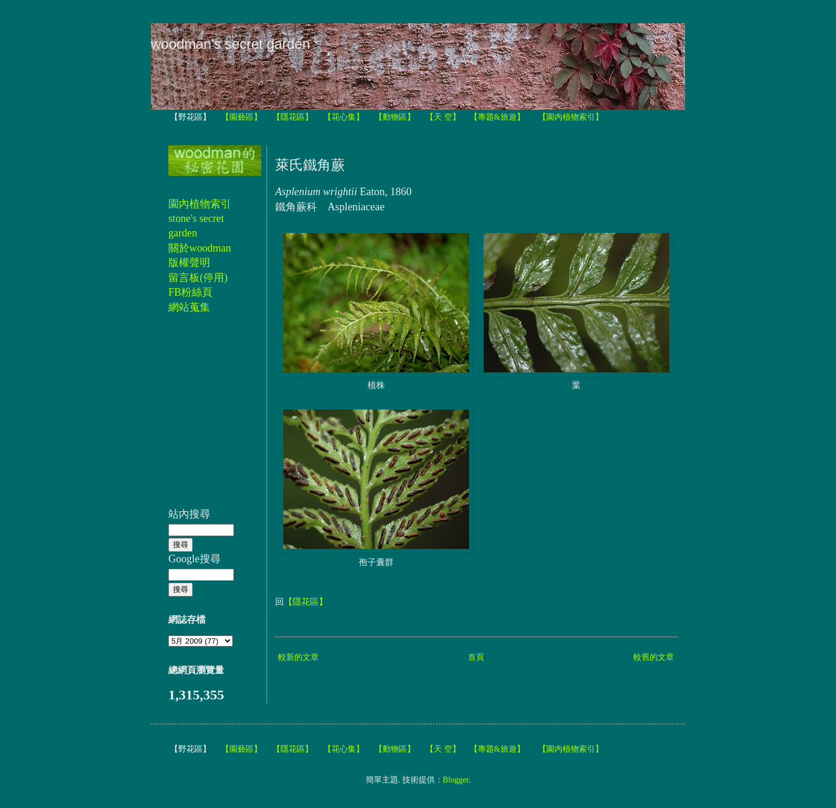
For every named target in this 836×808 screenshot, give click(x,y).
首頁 (476, 657)
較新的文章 (298, 657)
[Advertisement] (203, 417)
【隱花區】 (292, 117)
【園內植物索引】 (570, 117)
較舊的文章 (653, 657)
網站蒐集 (189, 307)
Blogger (456, 779)
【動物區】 (394, 117)
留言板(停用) (198, 277)
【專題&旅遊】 (497, 117)
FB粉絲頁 (190, 292)
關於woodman (199, 248)
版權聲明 (189, 262)
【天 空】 (443, 117)
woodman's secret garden (230, 44)
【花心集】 (343, 117)
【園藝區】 (241, 117)
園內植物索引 (199, 204)
